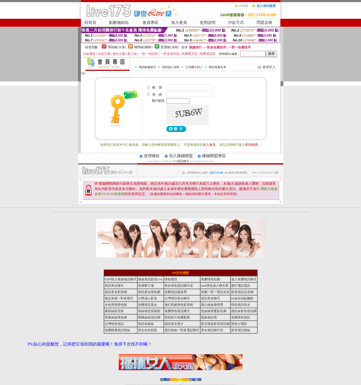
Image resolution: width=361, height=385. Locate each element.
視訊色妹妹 (146, 324)
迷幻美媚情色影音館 (178, 305)
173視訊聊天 (181, 161)
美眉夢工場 (146, 285)
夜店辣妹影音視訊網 (215, 324)
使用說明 (208, 22)
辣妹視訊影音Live (150, 279)
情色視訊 (170, 279)
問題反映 (264, 22)
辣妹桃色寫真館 (149, 311)
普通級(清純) (170, 47)
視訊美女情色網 (149, 292)
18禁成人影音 (147, 298)
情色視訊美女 (240, 305)
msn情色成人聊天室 (215, 285)
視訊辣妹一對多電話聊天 (181, 330)
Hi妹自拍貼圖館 (242, 298)
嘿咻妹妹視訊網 (149, 317)
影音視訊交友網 (242, 292)
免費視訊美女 (147, 305)
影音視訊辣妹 (240, 330)
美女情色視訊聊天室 (178, 285)
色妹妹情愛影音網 (213, 311)
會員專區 (150, 22)
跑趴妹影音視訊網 (244, 311)
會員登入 (269, 67)
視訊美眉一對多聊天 (119, 298)
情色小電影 (239, 324)
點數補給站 (119, 22)
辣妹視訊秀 (209, 317)
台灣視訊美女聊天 (177, 298)
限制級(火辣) (117, 47)
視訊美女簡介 (174, 324)
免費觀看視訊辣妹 (117, 330)
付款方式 (236, 22)
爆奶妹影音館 (114, 311)
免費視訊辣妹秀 (175, 292)
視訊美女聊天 (114, 285)
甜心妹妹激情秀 (212, 305)
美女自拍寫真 (147, 330)
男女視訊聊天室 (212, 330)
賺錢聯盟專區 (214, 156)
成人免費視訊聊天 (244, 279)
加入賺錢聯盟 (181, 156)
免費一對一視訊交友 (215, 292)
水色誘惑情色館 (116, 305)
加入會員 (179, 22)
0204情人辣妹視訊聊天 (120, 279)
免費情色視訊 (240, 317)
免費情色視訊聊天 (177, 311)
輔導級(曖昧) (143, 47)
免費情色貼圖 (210, 279)
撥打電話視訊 (240, 285)
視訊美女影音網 (116, 292)
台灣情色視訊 (114, 324)
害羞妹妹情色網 (116, 317)
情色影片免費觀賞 (177, 317)
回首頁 (90, 22)
